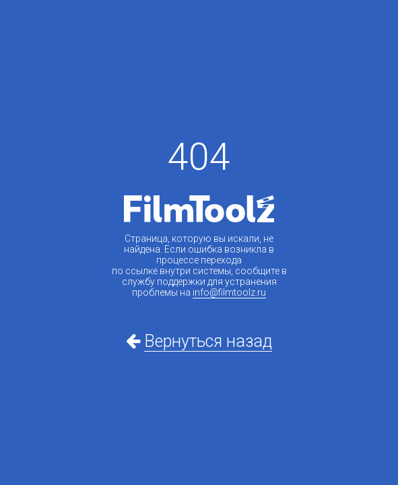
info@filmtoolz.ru (229, 292)
